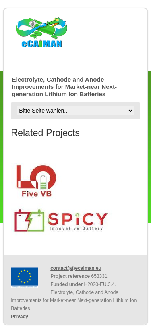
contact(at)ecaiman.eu (75, 268)
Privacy (19, 316)
